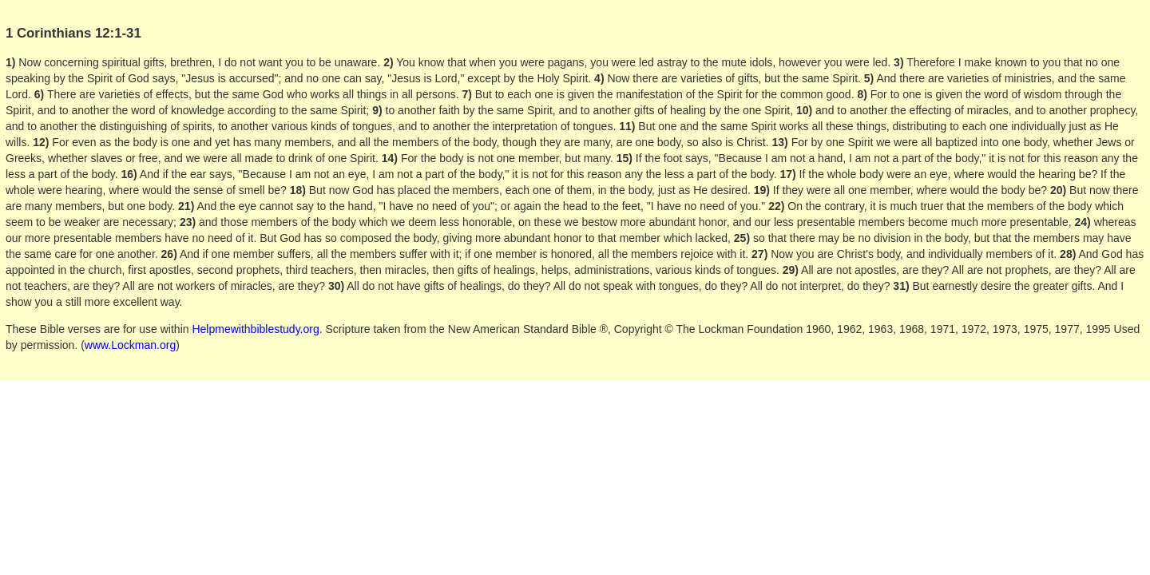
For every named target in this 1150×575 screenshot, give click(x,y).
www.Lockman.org (130, 345)
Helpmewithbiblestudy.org (255, 329)
